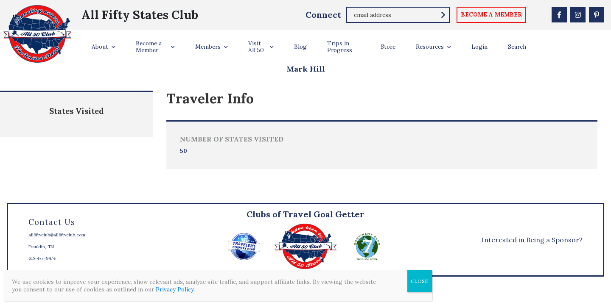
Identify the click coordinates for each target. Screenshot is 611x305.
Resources (430, 46)
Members (208, 46)
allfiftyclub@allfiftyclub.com (56, 235)
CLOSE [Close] (420, 281)
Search (517, 46)
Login (479, 46)
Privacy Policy (174, 289)
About (100, 46)
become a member (491, 14)
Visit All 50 (256, 46)
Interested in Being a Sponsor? (532, 240)
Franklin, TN (41, 247)
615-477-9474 (42, 258)
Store (388, 46)
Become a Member (149, 46)
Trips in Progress (339, 46)
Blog (300, 46)
